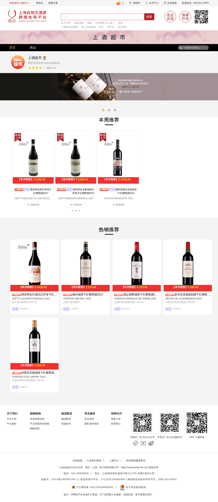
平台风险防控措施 (39, 423)
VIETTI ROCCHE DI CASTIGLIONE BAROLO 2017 (33, 198)
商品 (33, 47)
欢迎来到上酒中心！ (20, 3)
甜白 (101, 27)
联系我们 (116, 423)
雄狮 (89, 23)
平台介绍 (11, 419)
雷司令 (110, 27)
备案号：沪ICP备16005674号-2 (59, 479)
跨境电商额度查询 (135, 460)
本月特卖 (66, 23)
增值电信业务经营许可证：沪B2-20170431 (152, 479)
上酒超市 (19, 189)
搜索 (149, 16)
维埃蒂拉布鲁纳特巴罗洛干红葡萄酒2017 (83, 191)
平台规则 (11, 423)
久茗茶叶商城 (94, 460)
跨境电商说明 (37, 419)
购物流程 (35, 428)
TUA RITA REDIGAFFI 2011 (118, 198)
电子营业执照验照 (133, 487)
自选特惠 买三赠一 (105, 23)
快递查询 (66, 423)
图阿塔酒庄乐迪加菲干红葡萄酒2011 (126, 191)
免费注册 (53, 3)
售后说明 (89, 419)
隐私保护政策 (91, 423)
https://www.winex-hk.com (134, 467)
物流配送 (66, 419)
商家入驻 (116, 419)
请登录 (39, 3)
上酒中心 (113, 460)
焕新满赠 (79, 23)
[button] (103, 110)
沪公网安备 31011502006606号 (92, 487)
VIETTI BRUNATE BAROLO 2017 (76, 198)
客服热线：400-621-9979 (195, 3)
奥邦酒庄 (122, 27)
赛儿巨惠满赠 (88, 27)
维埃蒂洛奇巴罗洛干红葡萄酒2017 (41, 191)
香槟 (120, 23)
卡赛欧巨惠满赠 (69, 27)
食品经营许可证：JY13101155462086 (102, 479)
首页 (12, 47)
